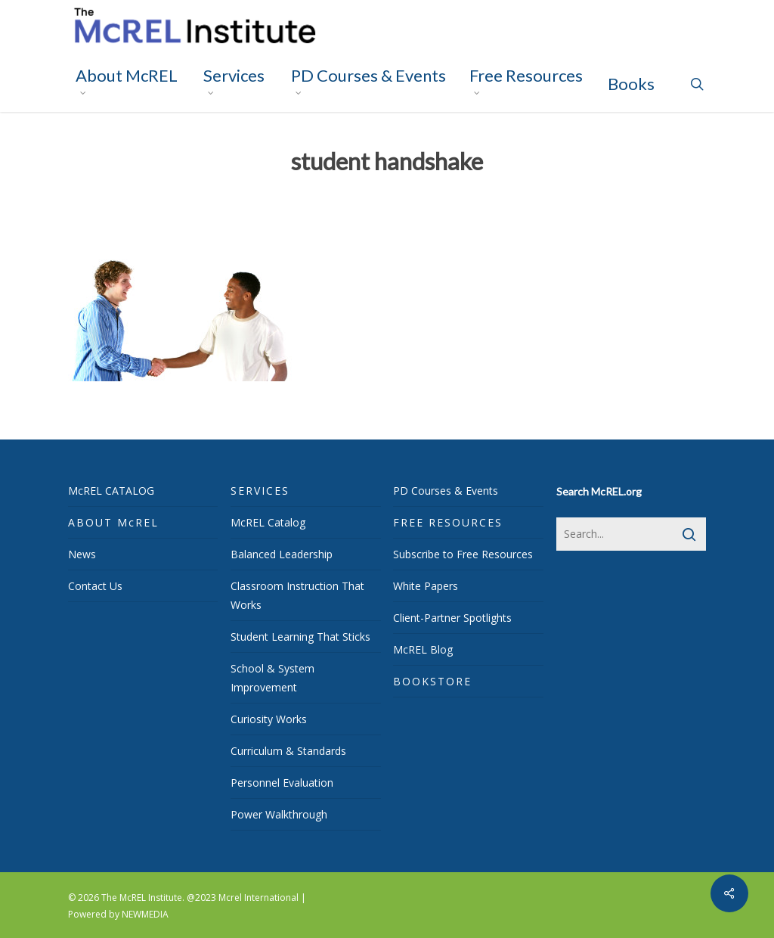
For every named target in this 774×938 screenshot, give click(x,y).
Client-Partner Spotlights (452, 617)
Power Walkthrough (279, 814)
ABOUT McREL (113, 522)
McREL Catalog (268, 522)
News (82, 554)
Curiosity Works (269, 719)
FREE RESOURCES (448, 522)
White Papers (425, 586)
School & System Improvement (272, 677)
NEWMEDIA (145, 914)
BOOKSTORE (432, 681)
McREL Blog (423, 649)
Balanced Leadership (282, 554)
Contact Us (95, 586)
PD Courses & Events (445, 490)
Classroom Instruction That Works (297, 595)
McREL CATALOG (111, 490)
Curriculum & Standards (288, 751)
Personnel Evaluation (282, 782)
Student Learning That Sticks (300, 636)
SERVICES (260, 490)
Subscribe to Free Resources (463, 554)
